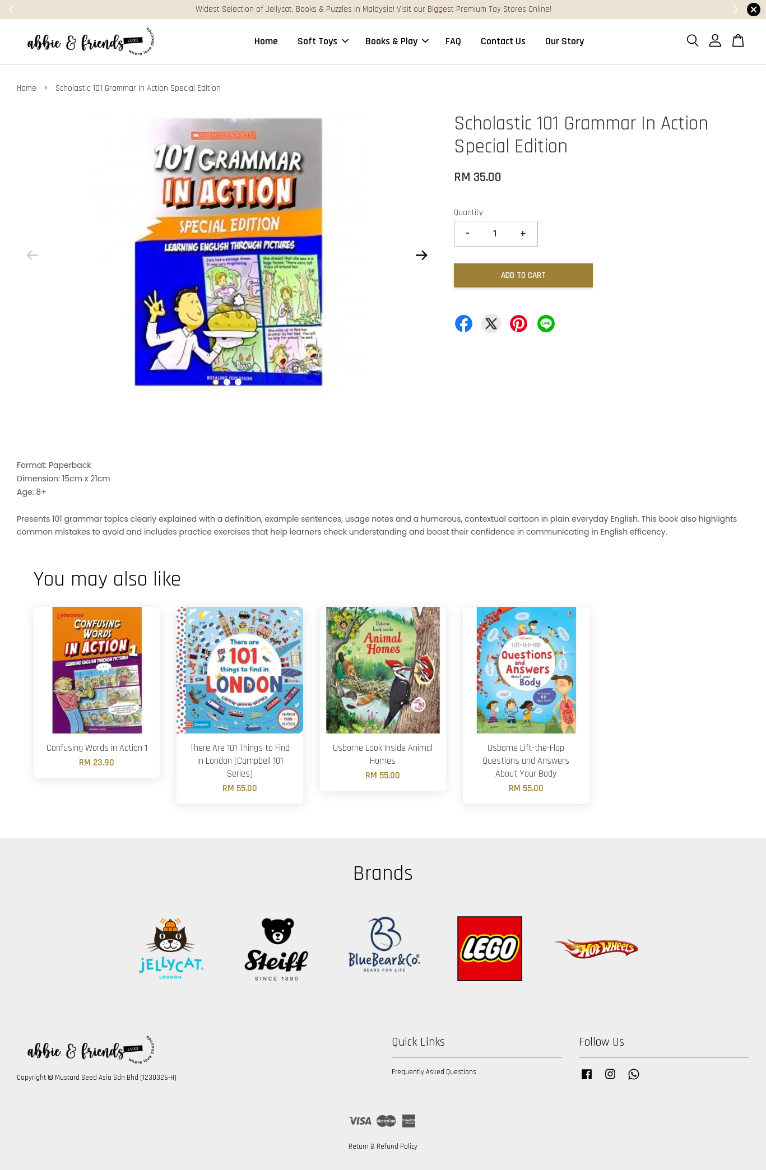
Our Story (564, 41)
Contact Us (503, 41)
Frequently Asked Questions (434, 1071)
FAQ (453, 41)
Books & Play (397, 41)
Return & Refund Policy (383, 1146)
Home (266, 41)
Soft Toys (323, 41)
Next (422, 255)
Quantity (468, 212)
